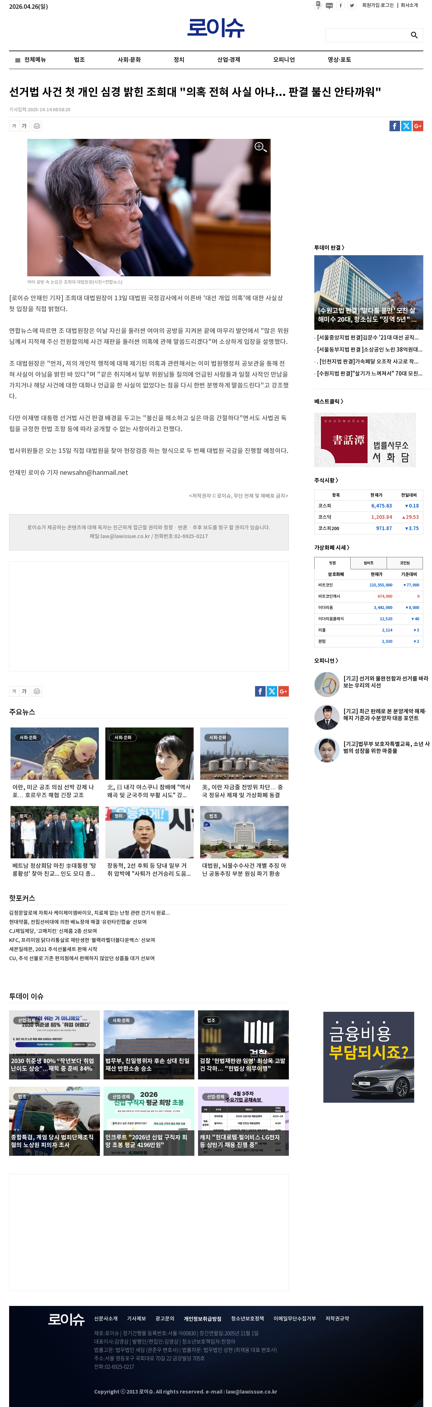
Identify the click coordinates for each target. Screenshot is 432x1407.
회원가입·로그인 (378, 5)
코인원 (405, 563)
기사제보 (136, 1319)
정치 (179, 60)
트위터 (406, 126)
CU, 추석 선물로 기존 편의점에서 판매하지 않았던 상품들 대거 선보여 (82, 958)
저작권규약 (337, 1319)
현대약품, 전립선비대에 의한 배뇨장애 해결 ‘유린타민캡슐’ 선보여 (78, 922)
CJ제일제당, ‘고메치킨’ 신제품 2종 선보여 (53, 931)
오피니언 (284, 60)
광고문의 (165, 1319)
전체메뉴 (35, 60)
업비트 (369, 563)
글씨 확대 (24, 126)
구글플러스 (418, 126)
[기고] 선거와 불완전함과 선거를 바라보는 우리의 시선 (386, 682)
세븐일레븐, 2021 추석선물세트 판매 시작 (53, 949)
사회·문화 (129, 60)
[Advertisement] (81, 615)
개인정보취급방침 (203, 1319)
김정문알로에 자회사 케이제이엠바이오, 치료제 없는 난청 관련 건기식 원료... (89, 913)
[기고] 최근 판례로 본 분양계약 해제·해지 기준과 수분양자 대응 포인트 (384, 715)
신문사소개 (106, 1319)
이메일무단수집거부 (295, 1319)
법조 (79, 60)
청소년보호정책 (247, 1319)
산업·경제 (229, 60)
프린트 (37, 126)
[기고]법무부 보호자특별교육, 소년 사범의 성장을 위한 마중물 (386, 747)
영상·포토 (339, 60)
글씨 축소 (14, 126)
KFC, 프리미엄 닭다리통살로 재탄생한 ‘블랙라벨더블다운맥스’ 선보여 (82, 940)
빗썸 (332, 563)
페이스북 (394, 126)
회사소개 (407, 5)
